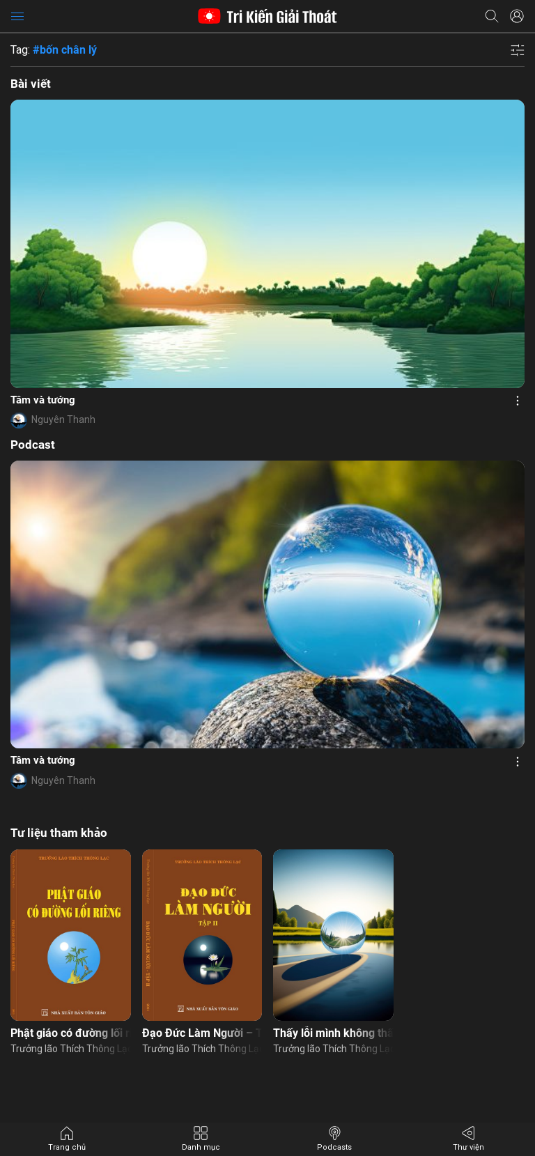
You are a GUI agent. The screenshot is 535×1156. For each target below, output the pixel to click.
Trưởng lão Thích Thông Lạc (70, 1048)
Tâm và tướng (42, 400)
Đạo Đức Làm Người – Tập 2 (202, 1033)
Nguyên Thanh (63, 419)
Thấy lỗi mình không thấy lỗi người (333, 1033)
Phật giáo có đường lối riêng (70, 1033)
